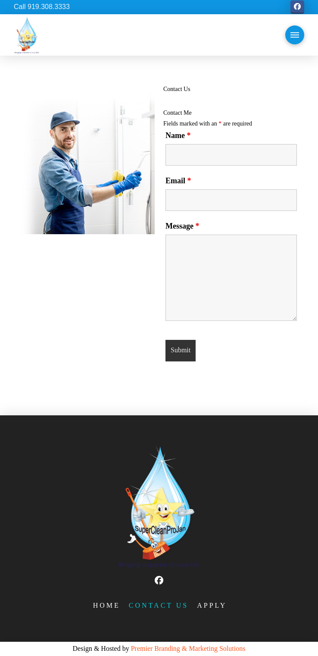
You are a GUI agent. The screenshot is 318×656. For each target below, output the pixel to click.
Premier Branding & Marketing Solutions (188, 648)
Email (178, 180)
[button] (294, 34)
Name (177, 135)
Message (182, 226)
